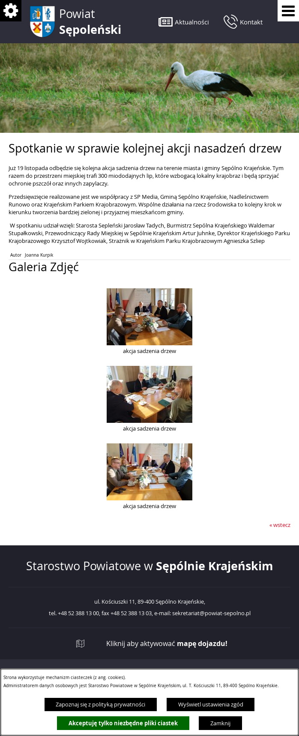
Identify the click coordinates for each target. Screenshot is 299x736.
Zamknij (220, 723)
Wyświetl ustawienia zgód (210, 704)
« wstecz (279, 525)
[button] (183, 22)
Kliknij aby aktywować (166, 644)
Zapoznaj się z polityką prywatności (100, 704)
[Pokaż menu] (288, 10)
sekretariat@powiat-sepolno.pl (211, 613)
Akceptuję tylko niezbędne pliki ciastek (123, 723)
